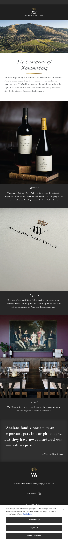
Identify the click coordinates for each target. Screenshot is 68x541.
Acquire (34, 295)
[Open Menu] (4, 2)
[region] (34, 523)
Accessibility (34, 504)
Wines (34, 188)
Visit (34, 402)
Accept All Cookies (34, 536)
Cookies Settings (34, 520)
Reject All (33, 528)
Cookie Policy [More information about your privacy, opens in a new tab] (27, 514)
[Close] (63, 509)
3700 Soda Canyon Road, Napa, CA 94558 (34, 483)
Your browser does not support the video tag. (34, 36)
